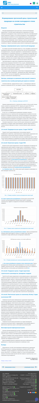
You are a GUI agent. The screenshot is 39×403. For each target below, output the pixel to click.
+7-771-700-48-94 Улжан (31, 381)
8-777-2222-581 (10, 386)
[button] (1, 7)
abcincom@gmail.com (10, 398)
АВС (36, 401)
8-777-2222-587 (13, 388)
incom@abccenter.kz (6, 400)
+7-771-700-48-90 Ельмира (30, 382)
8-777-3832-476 (11, 395)
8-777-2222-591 (10, 394)
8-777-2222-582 (10, 392)
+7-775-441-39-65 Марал (31, 379)
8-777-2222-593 (12, 391)
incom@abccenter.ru (15, 400)
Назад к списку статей (6, 360)
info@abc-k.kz (34, 389)
